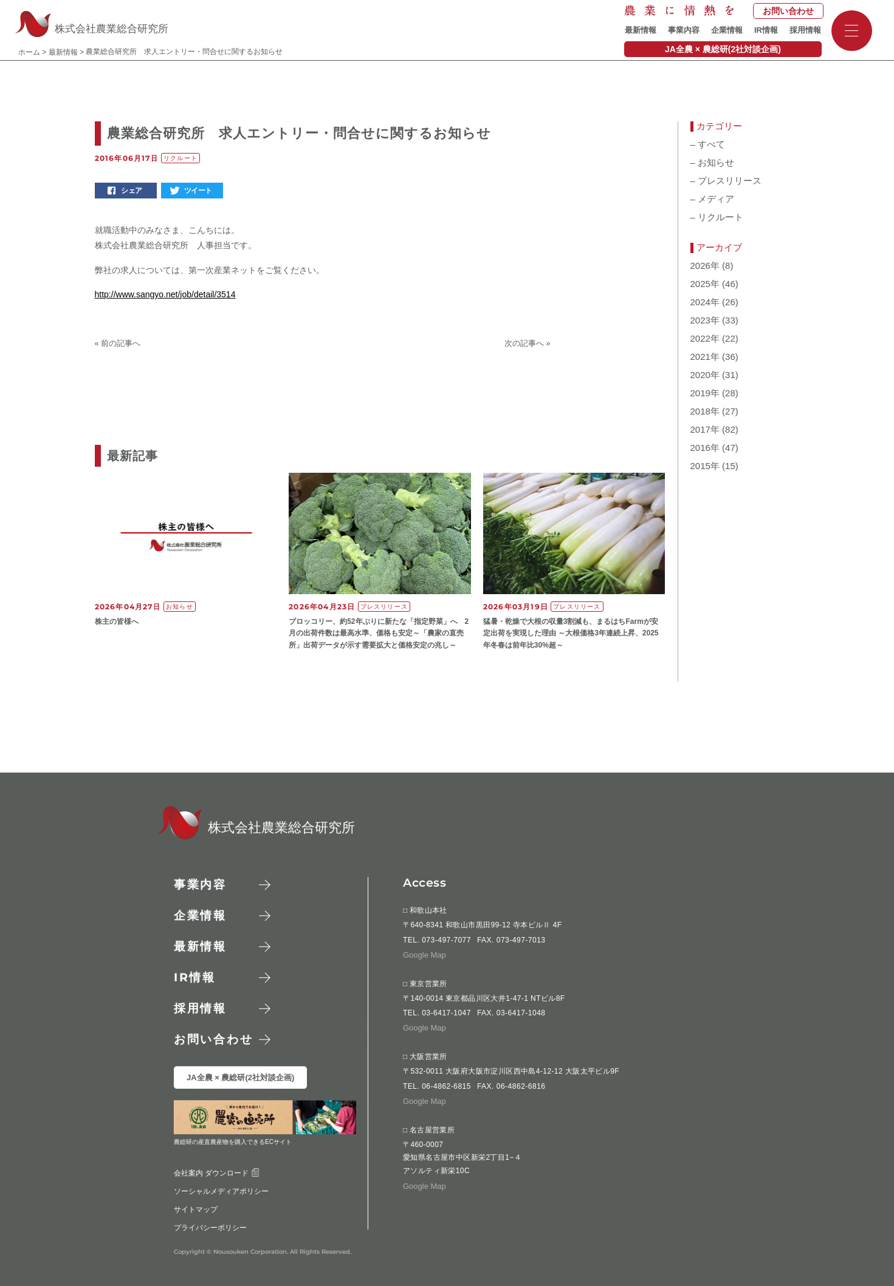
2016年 (705, 448)
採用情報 (805, 30)
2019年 (705, 393)
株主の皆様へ (117, 621)
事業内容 (684, 30)
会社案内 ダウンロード (216, 1172)
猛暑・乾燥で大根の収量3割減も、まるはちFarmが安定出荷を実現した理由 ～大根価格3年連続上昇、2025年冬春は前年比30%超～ (571, 633)
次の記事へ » (527, 343)
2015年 (705, 466)
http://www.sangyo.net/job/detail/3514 (165, 294)
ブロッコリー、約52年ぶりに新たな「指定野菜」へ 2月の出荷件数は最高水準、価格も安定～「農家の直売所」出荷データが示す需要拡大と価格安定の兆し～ (379, 633)
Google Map (424, 954)
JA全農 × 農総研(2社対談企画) (723, 49)
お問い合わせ (788, 11)
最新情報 (640, 30)
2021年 (705, 357)
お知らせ (712, 163)
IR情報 (766, 30)
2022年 (705, 338)
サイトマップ (195, 1209)
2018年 (705, 411)
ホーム (29, 52)
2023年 (705, 320)
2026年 (705, 266)
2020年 (705, 375)
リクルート (717, 217)
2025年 (705, 284)
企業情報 (727, 30)
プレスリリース (726, 181)
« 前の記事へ (118, 343)
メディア (712, 199)
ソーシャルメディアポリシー (220, 1190)
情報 (195, 977)
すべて (708, 144)
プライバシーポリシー (209, 1227)
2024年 (705, 302)
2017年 (705, 430)
